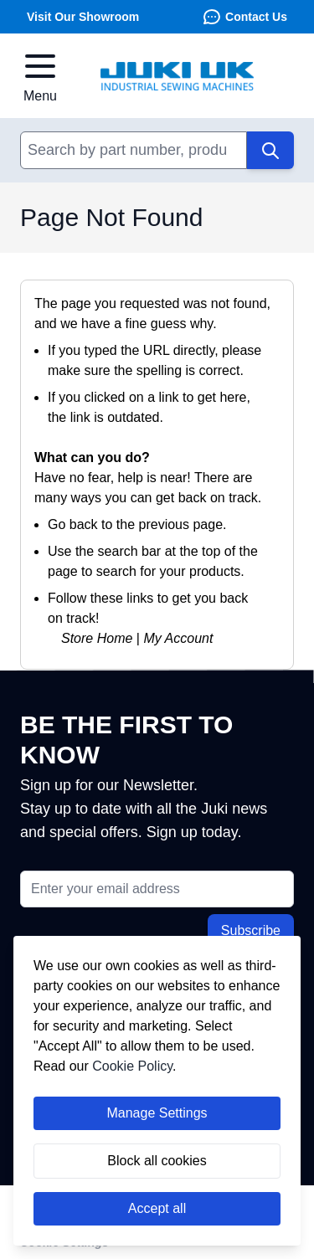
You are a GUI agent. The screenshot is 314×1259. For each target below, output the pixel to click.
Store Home (96, 638)
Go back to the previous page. (137, 524)
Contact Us (244, 17)
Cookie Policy (132, 1066)
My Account (178, 638)
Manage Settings (156, 1113)
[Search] (270, 150)
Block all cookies (156, 1161)
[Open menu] (40, 76)
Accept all (157, 1208)
